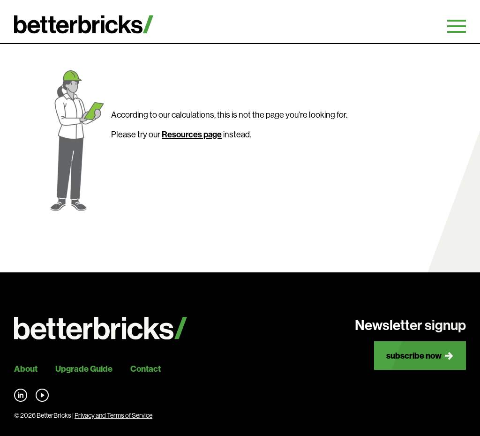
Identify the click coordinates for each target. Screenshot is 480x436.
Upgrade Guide (83, 368)
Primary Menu (456, 26)
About (26, 368)
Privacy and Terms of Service (113, 415)
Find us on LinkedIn (20, 395)
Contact (145, 368)
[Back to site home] (100, 328)
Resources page (192, 134)
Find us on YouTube (42, 395)
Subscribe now (414, 355)
